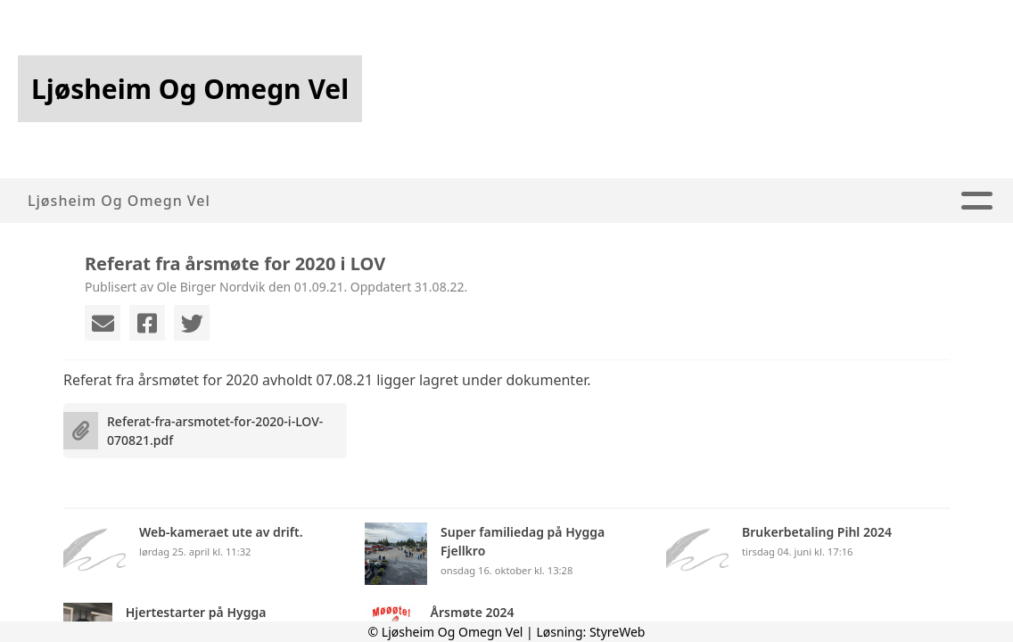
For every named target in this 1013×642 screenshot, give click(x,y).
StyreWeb (617, 631)
